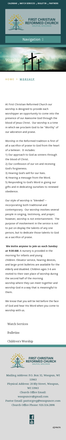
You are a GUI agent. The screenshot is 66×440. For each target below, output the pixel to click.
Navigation (33, 39)
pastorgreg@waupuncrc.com (42, 400)
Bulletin (42, 3)
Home (9, 79)
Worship (27, 79)
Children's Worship (20, 341)
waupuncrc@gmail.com (33, 396)
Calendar (12, 3)
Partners (53, 3)
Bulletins (13, 332)
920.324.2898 (47, 405)
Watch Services (27, 3)
